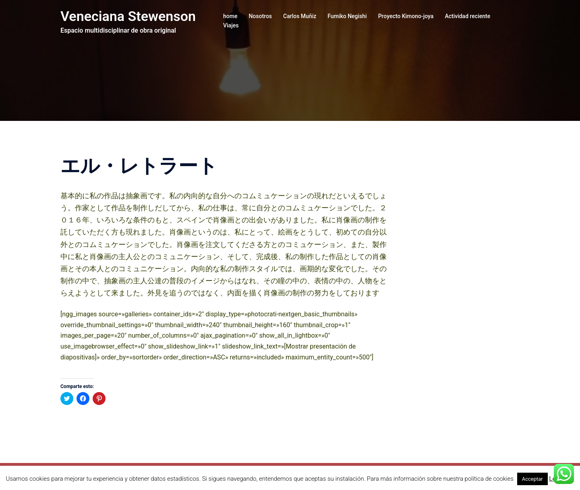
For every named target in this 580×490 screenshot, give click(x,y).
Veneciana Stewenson (128, 16)
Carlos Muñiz (299, 16)
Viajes (230, 25)
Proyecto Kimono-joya (406, 16)
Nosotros (260, 16)
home (230, 16)
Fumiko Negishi (347, 16)
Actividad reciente (467, 16)
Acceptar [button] (532, 479)
